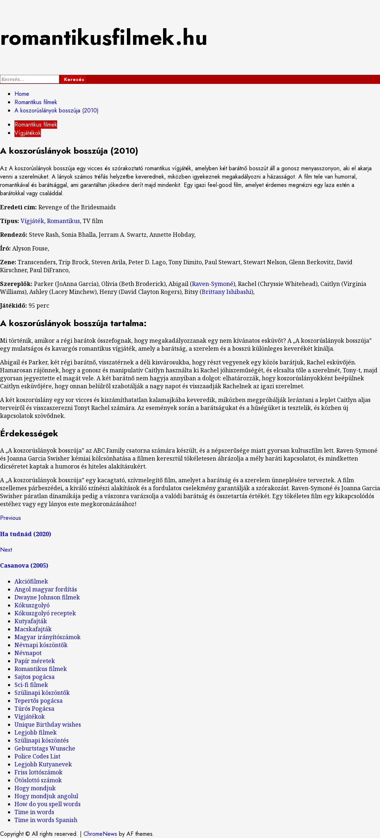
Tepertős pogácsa (38, 701)
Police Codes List (37, 756)
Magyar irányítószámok (47, 637)
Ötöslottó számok (38, 780)
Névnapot (28, 653)
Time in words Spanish (45, 820)
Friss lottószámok (38, 772)
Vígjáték (32, 221)
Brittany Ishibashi (226, 292)
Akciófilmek (31, 581)
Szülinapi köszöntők (42, 693)
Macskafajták (33, 629)
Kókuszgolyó (32, 605)
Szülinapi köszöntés (41, 740)
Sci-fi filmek (31, 685)
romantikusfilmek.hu (104, 37)
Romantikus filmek (35, 124)
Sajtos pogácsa (34, 677)
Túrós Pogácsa (34, 709)
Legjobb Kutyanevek (43, 764)
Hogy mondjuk (35, 788)
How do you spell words (47, 804)
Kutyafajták (30, 621)
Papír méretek (34, 661)
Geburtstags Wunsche (44, 748)
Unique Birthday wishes (47, 724)
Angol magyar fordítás (45, 589)
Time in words (34, 812)
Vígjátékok (27, 133)
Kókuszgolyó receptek (45, 613)
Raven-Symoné (212, 284)
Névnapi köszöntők (41, 645)
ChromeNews (100, 834)
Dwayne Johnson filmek (47, 597)
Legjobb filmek (35, 732)
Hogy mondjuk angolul (46, 796)
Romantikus (63, 221)
